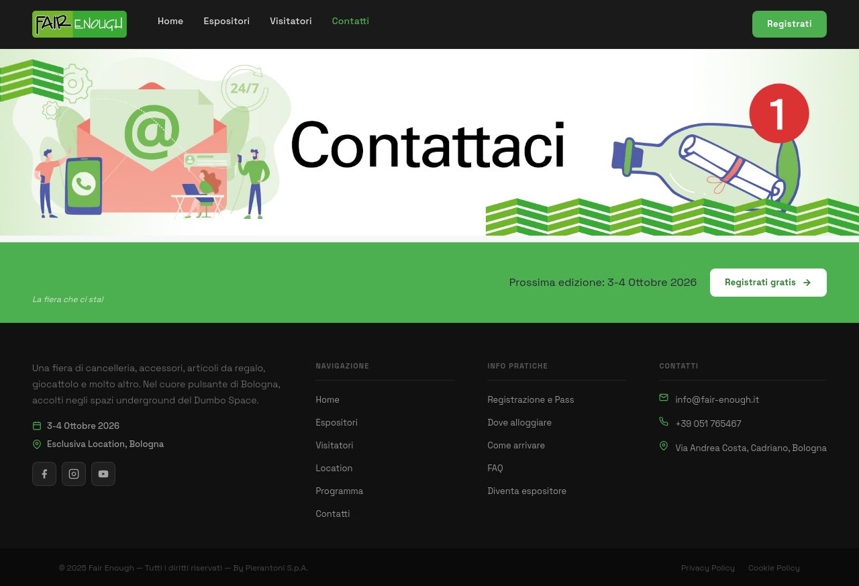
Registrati (789, 24)
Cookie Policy (774, 568)
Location (333, 468)
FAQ (495, 468)
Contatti (332, 514)
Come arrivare (516, 445)
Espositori (336, 422)
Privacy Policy (708, 568)
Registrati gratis (768, 282)
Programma (339, 491)
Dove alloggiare (519, 422)
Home (327, 399)
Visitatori (334, 445)
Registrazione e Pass (530, 399)
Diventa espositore (526, 491)
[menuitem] (170, 21)
